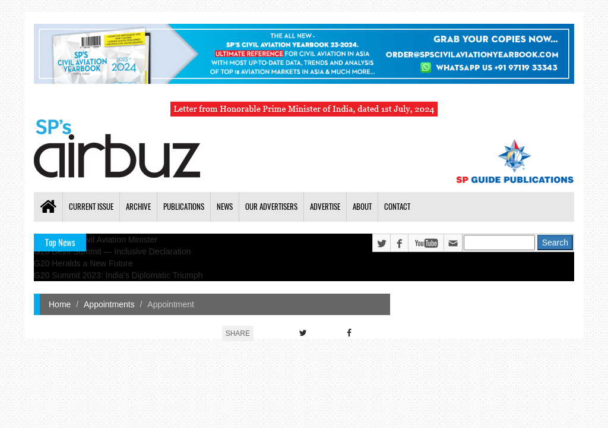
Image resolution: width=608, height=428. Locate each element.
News (225, 207)
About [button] (362, 207)
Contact (397, 207)
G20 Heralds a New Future (83, 263)
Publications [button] (183, 207)
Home (60, 304)
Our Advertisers (271, 207)
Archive (138, 207)
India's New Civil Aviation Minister (95, 239)
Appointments (109, 304)
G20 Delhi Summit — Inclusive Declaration (112, 251)
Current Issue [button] (91, 207)
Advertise (325, 207)
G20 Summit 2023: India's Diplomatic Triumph (118, 275)
